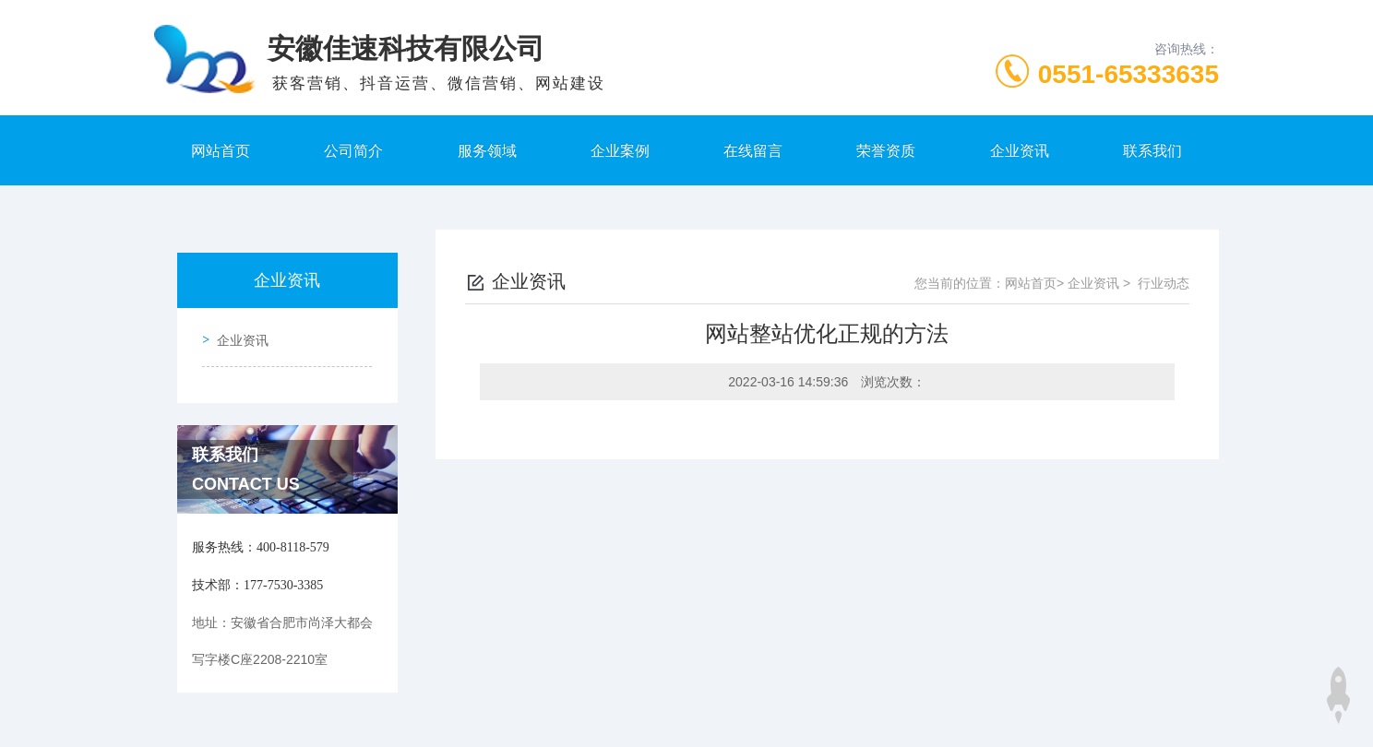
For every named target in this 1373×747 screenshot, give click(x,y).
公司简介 (353, 150)
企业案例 (620, 150)
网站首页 (220, 150)
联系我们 (1152, 150)
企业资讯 (1019, 150)
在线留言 (752, 150)
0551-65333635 (1128, 74)
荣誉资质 (885, 150)
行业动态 (1163, 283)
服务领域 (487, 150)
